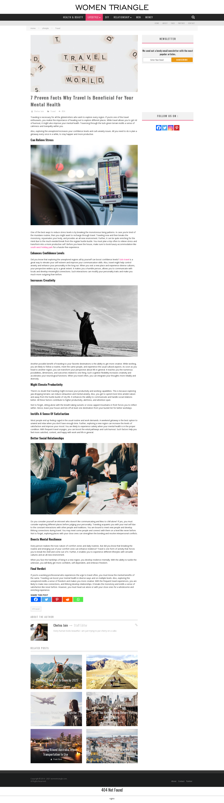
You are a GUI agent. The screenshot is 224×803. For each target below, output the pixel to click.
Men (138, 17)
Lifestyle (93, 17)
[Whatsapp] (78, 599)
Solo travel (124, 259)
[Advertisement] (167, 88)
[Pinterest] (57, 599)
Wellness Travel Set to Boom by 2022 (57, 680)
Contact (191, 23)
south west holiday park (42, 247)
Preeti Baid (57, 759)
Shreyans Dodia (113, 685)
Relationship (122, 17)
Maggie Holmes (58, 722)
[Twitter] (46, 599)
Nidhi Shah (113, 759)
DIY (107, 17)
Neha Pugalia (58, 685)
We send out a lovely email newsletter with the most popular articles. (167, 52)
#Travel (36, 609)
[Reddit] (68, 599)
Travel (53, 111)
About (165, 23)
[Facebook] (36, 599)
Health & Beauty (73, 17)
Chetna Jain (39, 111)
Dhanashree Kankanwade (113, 722)
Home (157, 23)
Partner (181, 23)
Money (149, 17)
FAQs (173, 23)
